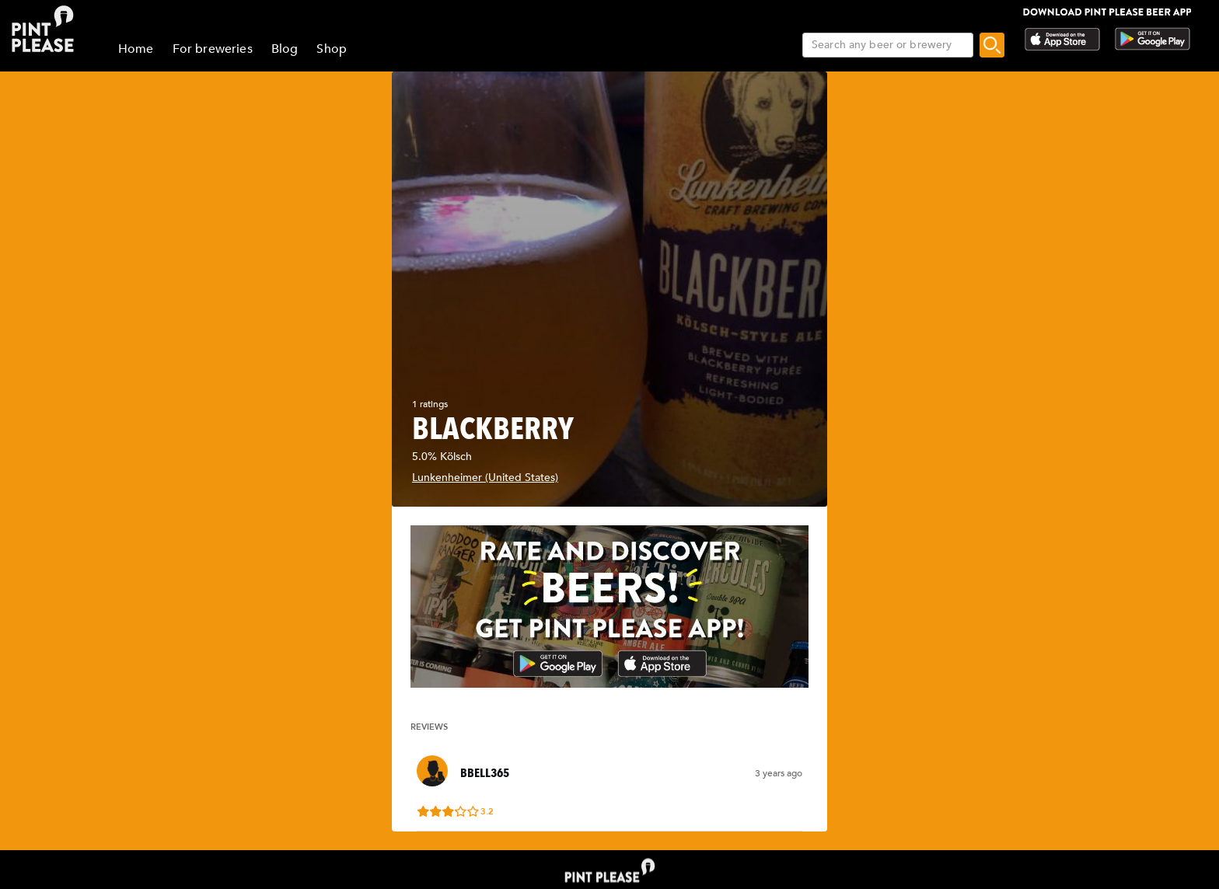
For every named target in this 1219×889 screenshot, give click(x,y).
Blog (285, 49)
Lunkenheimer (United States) (485, 477)
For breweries (213, 49)
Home (136, 49)
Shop (331, 49)
